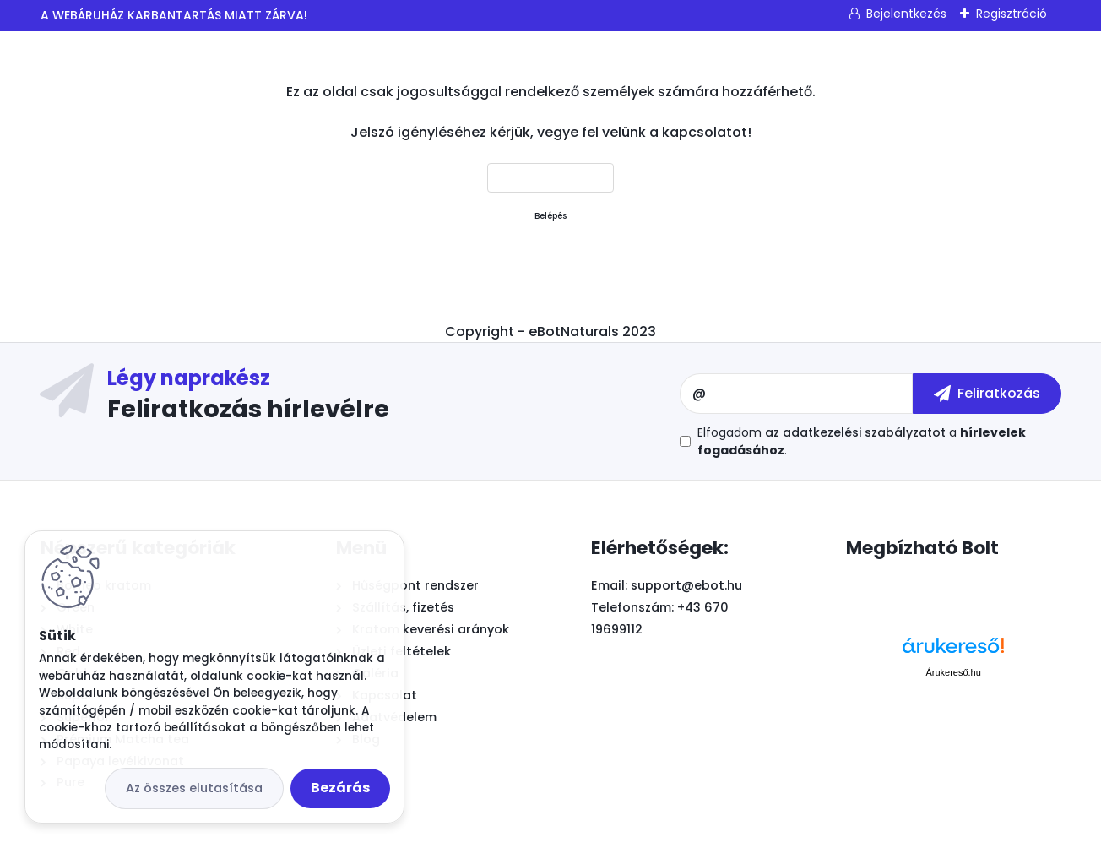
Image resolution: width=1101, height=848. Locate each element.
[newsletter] (987, 393)
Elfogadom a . (861, 441)
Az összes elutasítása (194, 788)
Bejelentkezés (906, 13)
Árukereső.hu (952, 672)
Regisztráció (1011, 13)
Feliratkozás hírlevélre (248, 408)
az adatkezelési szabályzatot (855, 432)
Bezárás (340, 787)
